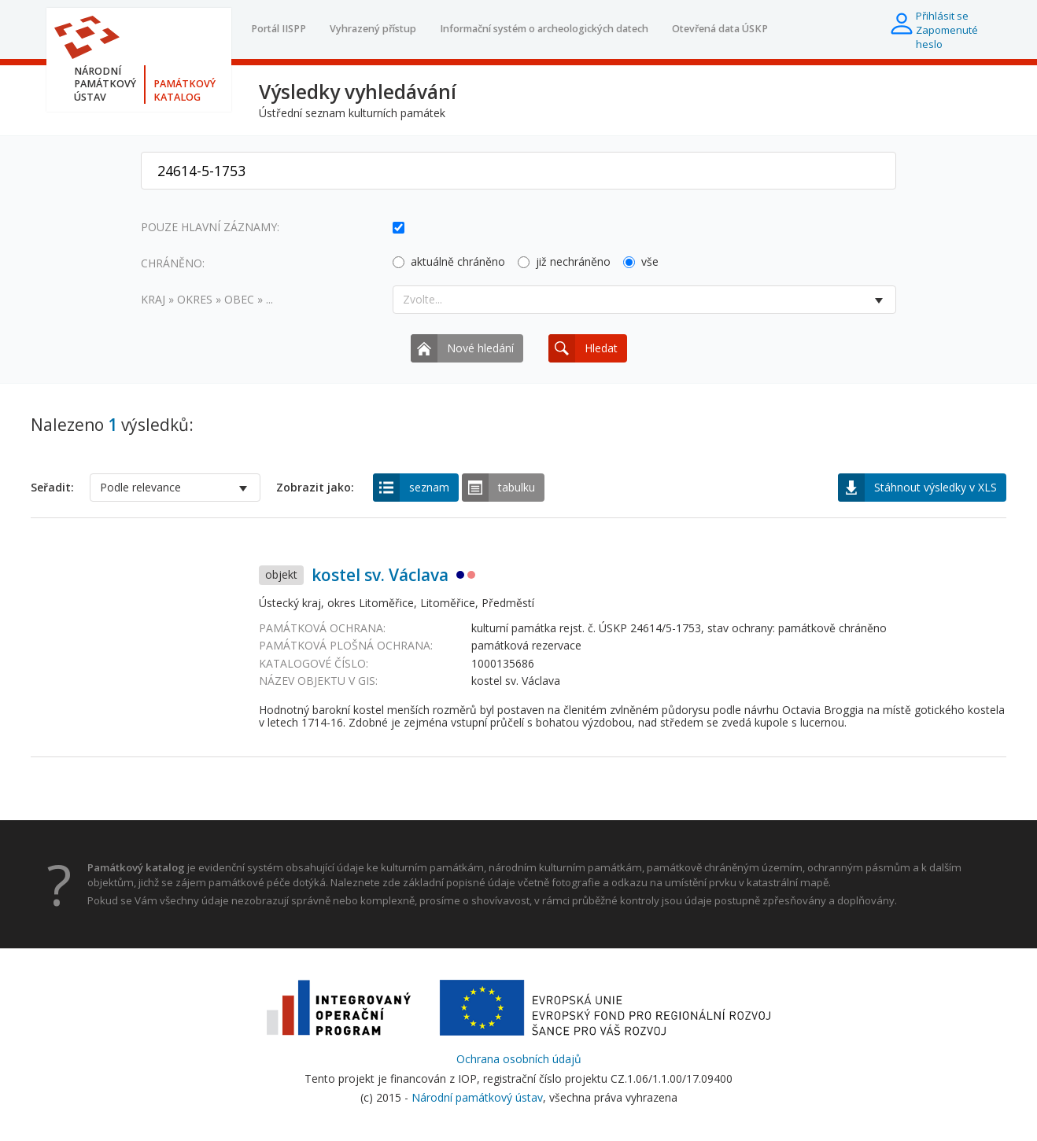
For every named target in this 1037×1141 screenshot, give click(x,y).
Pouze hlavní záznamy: (210, 226)
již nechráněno (564, 261)
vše (641, 261)
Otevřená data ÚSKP (720, 28)
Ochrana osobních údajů (518, 1058)
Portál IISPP (278, 28)
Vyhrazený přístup (373, 28)
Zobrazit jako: (315, 487)
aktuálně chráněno (449, 261)
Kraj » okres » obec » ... (207, 299)
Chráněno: (173, 263)
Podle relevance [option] (140, 487)
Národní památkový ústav (477, 1097)
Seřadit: (52, 487)
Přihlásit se (942, 16)
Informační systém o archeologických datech (544, 28)
